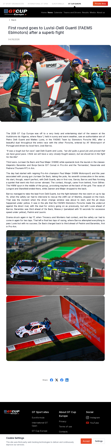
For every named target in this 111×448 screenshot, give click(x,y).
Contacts (63, 431)
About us (101, 12)
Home (44, 12)
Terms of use (65, 426)
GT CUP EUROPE (74, 4)
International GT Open (40, 424)
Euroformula (38, 417)
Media (93, 12)
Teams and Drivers (72, 12)
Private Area (100, 4)
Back (12, 20)
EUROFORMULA (58, 4)
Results (85, 12)
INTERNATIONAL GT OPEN (38, 4)
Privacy (62, 421)
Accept (86, 441)
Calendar (58, 12)
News (50, 12)
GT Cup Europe (39, 431)
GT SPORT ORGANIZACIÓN (13, 4)
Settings (99, 441)
